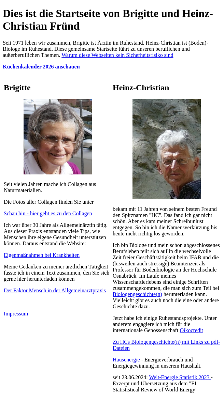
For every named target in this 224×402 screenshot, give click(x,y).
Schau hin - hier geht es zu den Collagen (48, 213)
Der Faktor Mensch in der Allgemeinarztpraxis (55, 290)
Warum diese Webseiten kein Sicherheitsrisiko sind (117, 55)
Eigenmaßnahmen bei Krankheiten (42, 255)
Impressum (16, 313)
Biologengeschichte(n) (137, 294)
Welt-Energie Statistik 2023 (180, 377)
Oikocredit (191, 330)
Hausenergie (127, 359)
